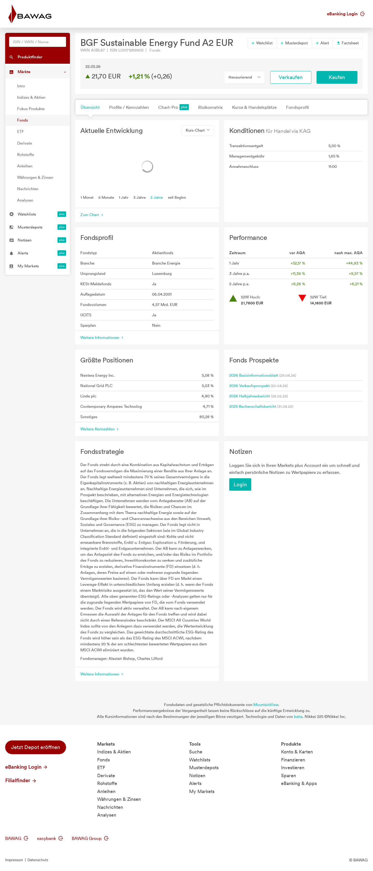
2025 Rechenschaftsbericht (252, 406)
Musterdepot (294, 43)
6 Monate (106, 197)
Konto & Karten (297, 751)
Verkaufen (291, 77)
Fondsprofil (297, 107)
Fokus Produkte (31, 108)
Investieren (292, 767)
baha (298, 716)
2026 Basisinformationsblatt (253, 375)
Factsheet (347, 43)
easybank (50, 838)
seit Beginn (177, 197)
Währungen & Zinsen (35, 177)
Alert (322, 43)
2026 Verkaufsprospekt (249, 385)
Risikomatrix (210, 107)
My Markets (201, 791)
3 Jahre (139, 197)
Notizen (197, 775)
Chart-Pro (173, 107)
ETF (20, 131)
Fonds (22, 120)
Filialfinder (21, 780)
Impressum (14, 860)
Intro (21, 86)
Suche (195, 751)
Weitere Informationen (102, 337)
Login (240, 484)
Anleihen (24, 166)
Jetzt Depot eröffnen (35, 747)
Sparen (288, 775)
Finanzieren (293, 759)
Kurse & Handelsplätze (254, 107)
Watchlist (261, 43)
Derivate (24, 143)
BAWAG (16, 838)
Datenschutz (37, 860)
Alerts (195, 783)
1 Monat (87, 197)
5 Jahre (156, 197)
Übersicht (90, 107)
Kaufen (337, 77)
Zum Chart (92, 214)
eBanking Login (346, 13)
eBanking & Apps (299, 783)
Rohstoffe (25, 154)
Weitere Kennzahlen (100, 429)
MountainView (265, 704)
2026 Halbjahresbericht (249, 396)
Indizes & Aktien (31, 97)
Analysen (25, 200)
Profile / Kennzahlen (129, 107)
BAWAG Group (90, 838)
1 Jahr (123, 197)
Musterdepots (204, 767)
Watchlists (199, 759)
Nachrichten (27, 189)
